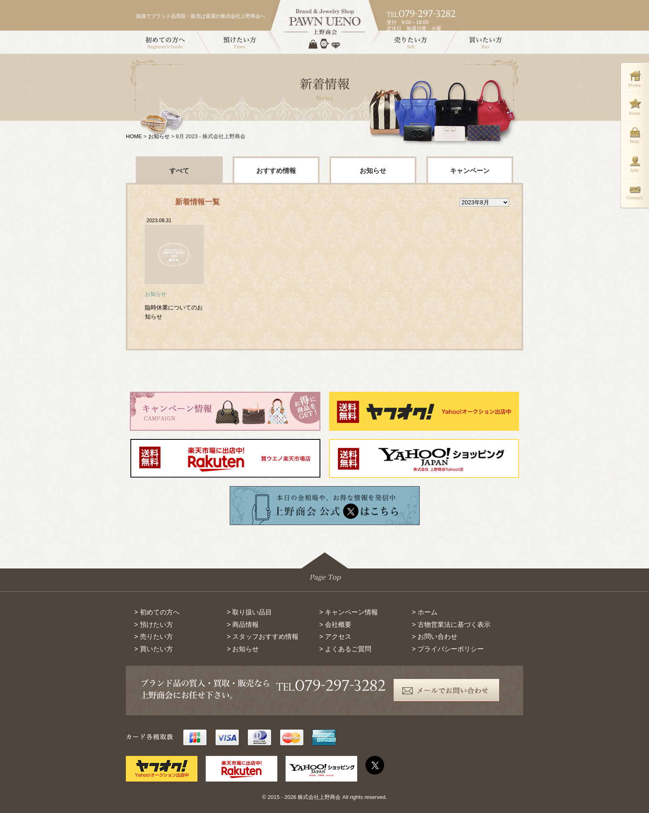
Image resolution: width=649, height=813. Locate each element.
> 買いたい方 (153, 648)
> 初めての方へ (157, 612)
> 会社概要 (335, 624)
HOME (134, 136)
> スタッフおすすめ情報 (263, 636)
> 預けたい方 (153, 624)
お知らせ (159, 136)
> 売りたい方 (153, 636)
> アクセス (335, 636)
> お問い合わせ (434, 636)
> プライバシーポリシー (448, 648)
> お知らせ (243, 648)
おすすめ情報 (276, 170)
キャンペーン (470, 170)
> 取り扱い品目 (249, 612)
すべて (179, 170)
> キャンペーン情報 (348, 612)
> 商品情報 (243, 624)
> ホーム (424, 612)
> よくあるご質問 (345, 648)
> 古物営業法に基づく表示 (451, 624)
